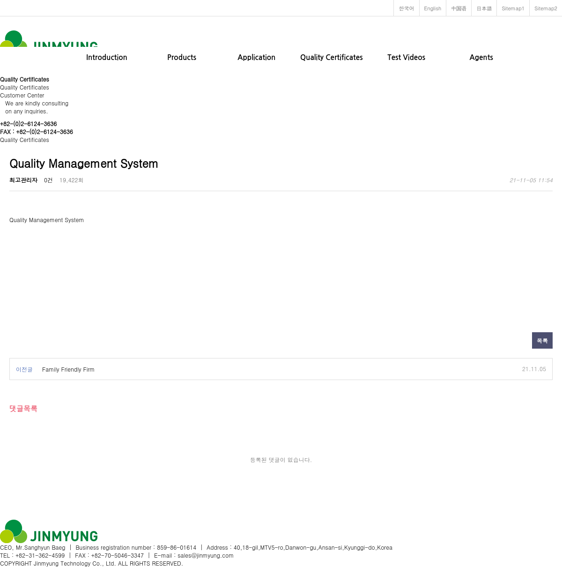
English (433, 8)
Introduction (106, 57)
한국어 (406, 8)
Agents (481, 57)
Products (181, 57)
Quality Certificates (331, 57)
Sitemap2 (545, 8)
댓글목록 (23, 408)
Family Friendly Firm (68, 369)
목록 (542, 340)
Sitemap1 (513, 8)
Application (256, 57)
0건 (48, 180)
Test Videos (406, 57)
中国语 (458, 8)
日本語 (484, 8)
